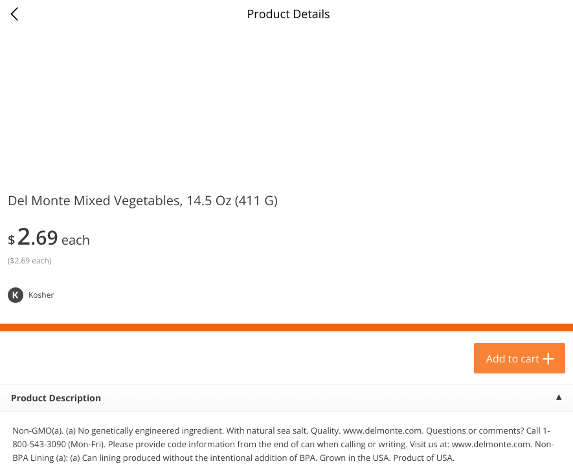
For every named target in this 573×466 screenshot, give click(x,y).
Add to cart (512, 358)
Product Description (56, 398)
